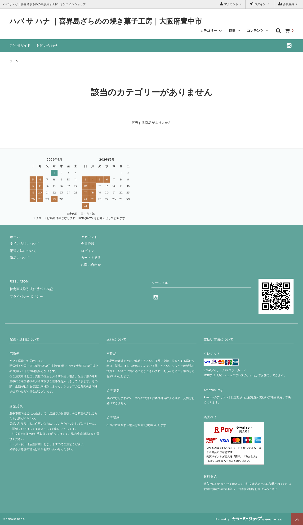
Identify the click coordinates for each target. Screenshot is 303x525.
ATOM (23, 281)
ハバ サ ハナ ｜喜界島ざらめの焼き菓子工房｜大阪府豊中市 (105, 21)
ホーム (13, 61)
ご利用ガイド (20, 45)
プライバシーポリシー (26, 295)
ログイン (260, 4)
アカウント (231, 4)
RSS (12, 281)
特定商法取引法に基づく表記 (31, 288)
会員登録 (288, 4)
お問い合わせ (47, 45)
